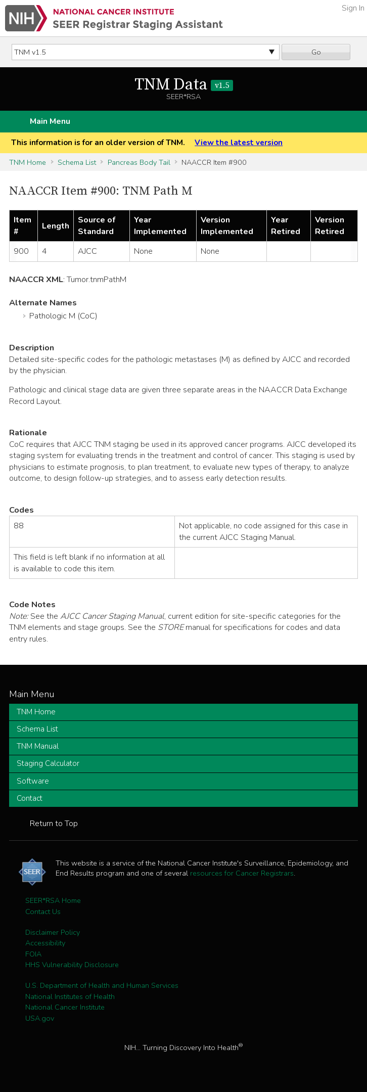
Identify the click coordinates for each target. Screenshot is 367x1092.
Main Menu (50, 121)
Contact (29, 798)
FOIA (33, 954)
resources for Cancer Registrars (242, 873)
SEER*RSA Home (53, 900)
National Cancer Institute (65, 1007)
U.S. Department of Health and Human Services (101, 985)
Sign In (353, 8)
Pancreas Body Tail (139, 162)
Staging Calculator (48, 763)
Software (33, 781)
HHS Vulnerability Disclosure (72, 965)
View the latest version (239, 143)
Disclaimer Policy (52, 932)
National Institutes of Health (70, 996)
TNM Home (27, 162)
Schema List (77, 162)
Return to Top (54, 823)
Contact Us (43, 911)
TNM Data (183, 85)
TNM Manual (38, 746)
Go (316, 52)
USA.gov (39, 1018)
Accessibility (45, 943)
